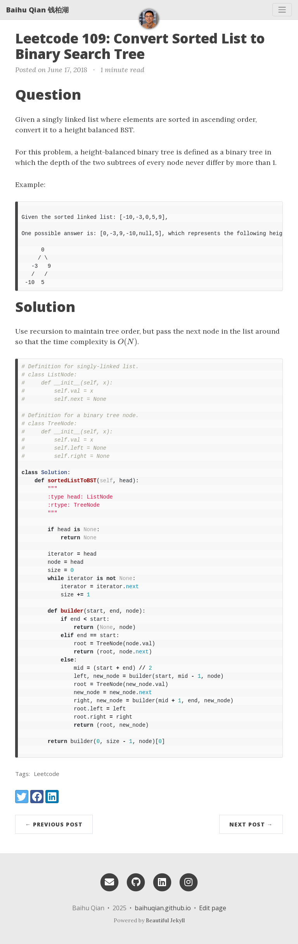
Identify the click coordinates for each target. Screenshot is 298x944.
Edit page (212, 908)
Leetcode (46, 774)
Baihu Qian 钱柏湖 (37, 9)
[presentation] (127, 341)
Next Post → (251, 824)
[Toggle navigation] (282, 9)
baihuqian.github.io (163, 908)
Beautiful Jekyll (165, 920)
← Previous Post (54, 824)
